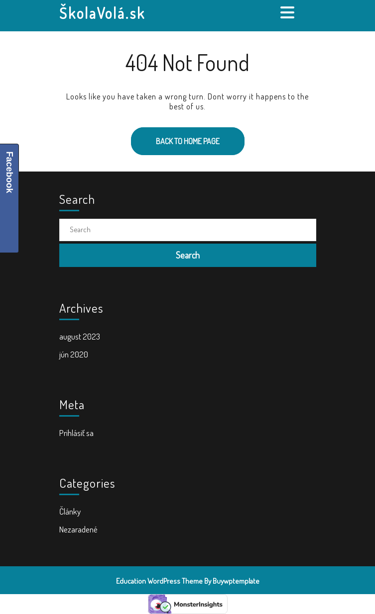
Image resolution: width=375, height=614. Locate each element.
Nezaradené (78, 529)
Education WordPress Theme (159, 581)
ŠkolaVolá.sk (102, 12)
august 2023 (79, 336)
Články (70, 511)
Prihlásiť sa (76, 433)
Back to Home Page (175, 136)
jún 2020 (73, 354)
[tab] (288, 12)
